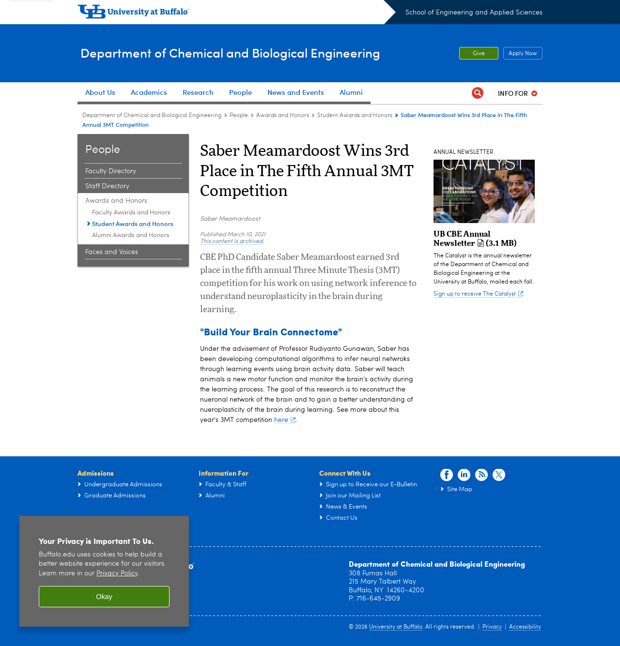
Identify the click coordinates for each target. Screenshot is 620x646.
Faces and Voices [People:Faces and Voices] (111, 252)
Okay (104, 597)
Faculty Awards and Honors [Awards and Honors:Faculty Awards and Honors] (131, 213)
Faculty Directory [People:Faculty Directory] (110, 171)
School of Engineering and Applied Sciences (473, 12)
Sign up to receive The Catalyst (478, 294)
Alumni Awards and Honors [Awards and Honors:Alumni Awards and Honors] (131, 235)
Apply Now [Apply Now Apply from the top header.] (520, 53)
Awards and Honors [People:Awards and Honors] (282, 116)
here (284, 420)
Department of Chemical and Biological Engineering (248, 52)
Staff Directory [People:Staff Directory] (107, 186)
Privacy (492, 627)
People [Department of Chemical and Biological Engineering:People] (239, 116)
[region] (104, 571)
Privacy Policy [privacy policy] (117, 573)
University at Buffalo (395, 627)
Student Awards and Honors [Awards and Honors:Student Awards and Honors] (354, 116)
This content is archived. (232, 241)
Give (479, 54)
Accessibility (525, 627)
